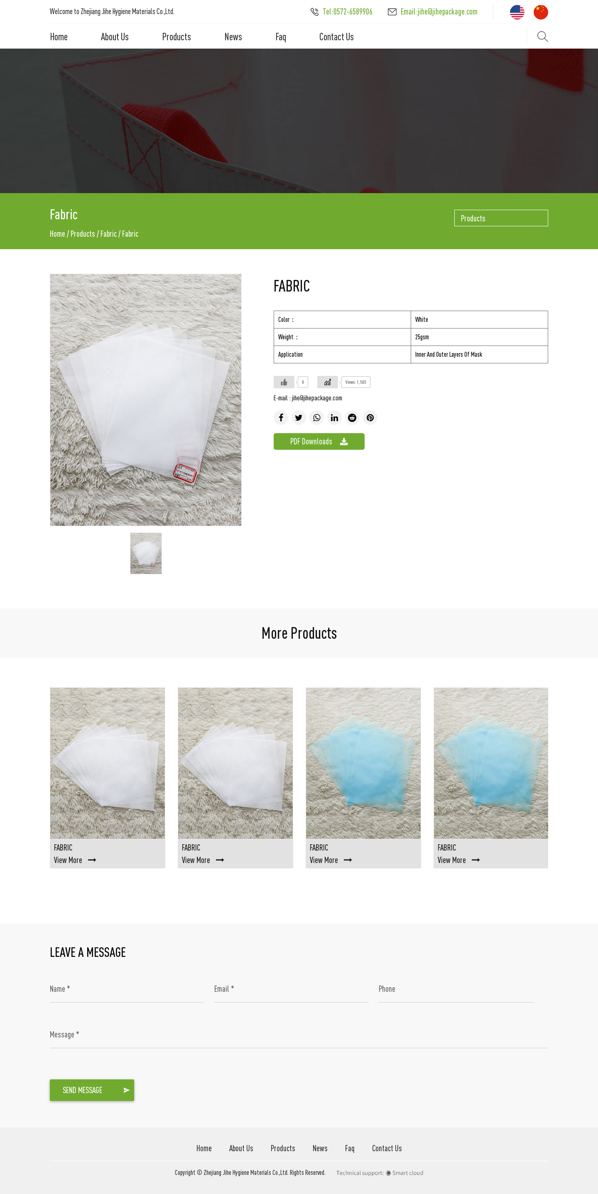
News (233, 36)
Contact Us (336, 36)
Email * (224, 988)
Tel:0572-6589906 (342, 11)
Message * (64, 1034)
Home (59, 36)
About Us (115, 36)
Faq (280, 36)
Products (176, 36)
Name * (60, 988)
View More (75, 860)
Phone (387, 988)
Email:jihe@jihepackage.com (433, 11)
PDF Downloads (319, 441)
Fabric (108, 233)
